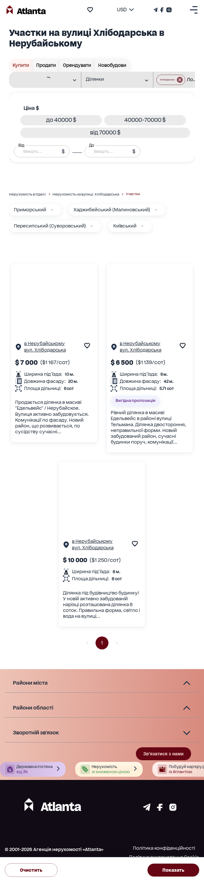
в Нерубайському (44, 343)
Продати (46, 65)
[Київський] (142, 226)
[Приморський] (51, 210)
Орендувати (77, 65)
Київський (125, 225)
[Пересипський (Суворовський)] (91, 226)
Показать (173, 870)
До (91, 145)
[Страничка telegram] (146, 809)
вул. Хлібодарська (45, 349)
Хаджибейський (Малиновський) (112, 209)
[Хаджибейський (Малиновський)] (155, 210)
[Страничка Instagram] (168, 10)
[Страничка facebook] (160, 809)
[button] (61, 120)
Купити (21, 65)
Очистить (31, 870)
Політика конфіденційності (164, 848)
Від (21, 145)
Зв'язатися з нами (163, 753)
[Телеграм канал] (156, 9)
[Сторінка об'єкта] (18, 348)
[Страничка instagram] (173, 809)
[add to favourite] (90, 10)
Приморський (30, 209)
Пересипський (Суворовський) (50, 225)
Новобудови (112, 65)
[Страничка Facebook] (162, 10)
